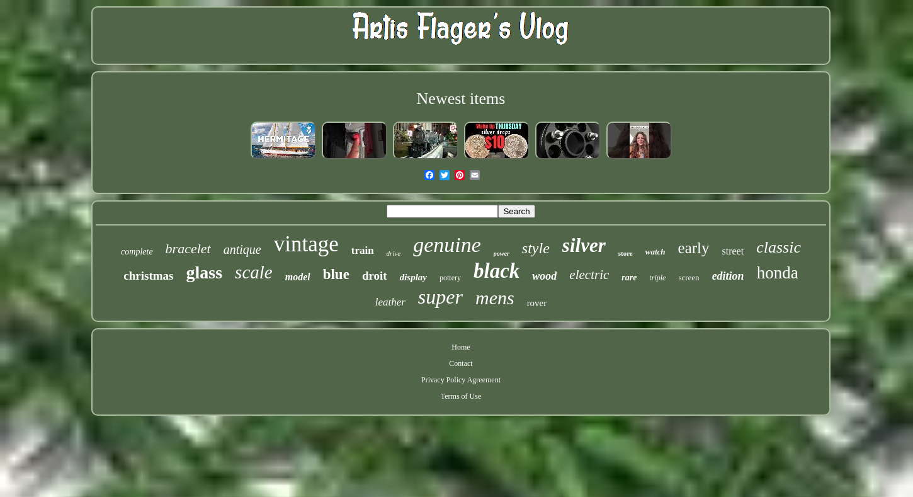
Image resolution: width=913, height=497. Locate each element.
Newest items (461, 98)
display (413, 277)
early (694, 247)
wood (544, 276)
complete (137, 251)
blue (336, 274)
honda (777, 272)
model (297, 276)
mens (494, 297)
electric (589, 274)
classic (778, 247)
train (362, 250)
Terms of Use (461, 396)
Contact (460, 363)
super (440, 296)
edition (728, 276)
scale (254, 272)
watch (655, 251)
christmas (148, 275)
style (536, 248)
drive (394, 253)
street (733, 251)
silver (584, 245)
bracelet (188, 248)
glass (204, 272)
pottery (450, 277)
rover (537, 303)
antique (242, 249)
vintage (306, 244)
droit (374, 275)
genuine (447, 244)
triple (657, 277)
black (496, 271)
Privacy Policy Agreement (461, 379)
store (625, 253)
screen (688, 277)
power (501, 253)
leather (390, 302)
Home (460, 347)
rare (629, 277)
